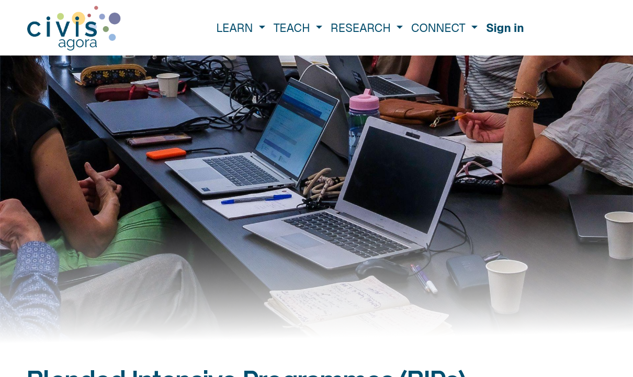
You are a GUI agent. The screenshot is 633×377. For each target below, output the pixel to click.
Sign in (505, 27)
